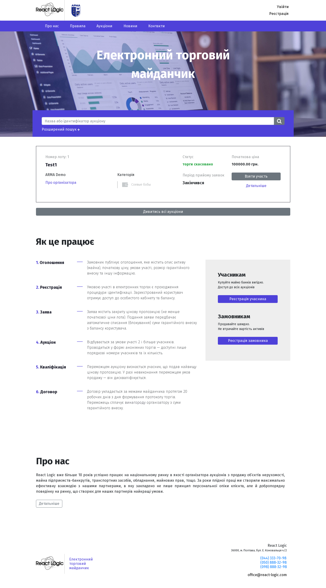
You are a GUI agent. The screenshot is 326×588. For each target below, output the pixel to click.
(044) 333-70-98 (273, 558)
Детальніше (256, 186)
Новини (130, 26)
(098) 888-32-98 (273, 567)
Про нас (52, 26)
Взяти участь (256, 176)
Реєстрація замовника (248, 340)
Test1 (51, 165)
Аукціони (104, 26)
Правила (77, 26)
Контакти (156, 26)
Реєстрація (279, 13)
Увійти (283, 7)
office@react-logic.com (267, 575)
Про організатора (60, 182)
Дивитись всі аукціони (163, 211)
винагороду (135, 402)
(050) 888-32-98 (273, 562)
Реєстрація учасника (247, 299)
